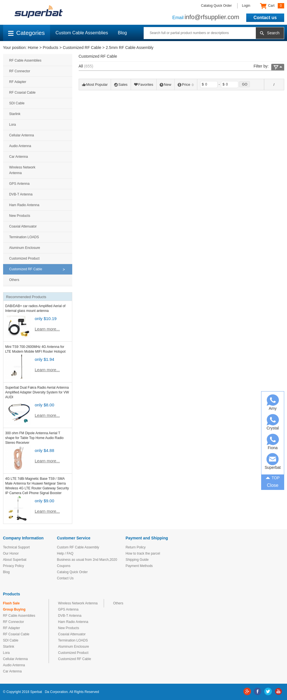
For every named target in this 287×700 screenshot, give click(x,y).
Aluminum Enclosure (24, 248)
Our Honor (11, 553)
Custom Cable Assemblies (82, 32)
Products (50, 47)
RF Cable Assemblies (25, 60)
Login (246, 6)
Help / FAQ (65, 553)
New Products (19, 216)
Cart (272, 6)
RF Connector (19, 71)
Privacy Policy (13, 566)
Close (273, 485)
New (165, 84)
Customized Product (24, 258)
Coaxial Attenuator (23, 226)
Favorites (143, 84)
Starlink (15, 114)
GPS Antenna (19, 184)
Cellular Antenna (21, 135)
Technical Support (16, 547)
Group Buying (14, 609)
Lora (12, 125)
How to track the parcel (143, 553)
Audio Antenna (20, 146)
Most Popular (95, 84)
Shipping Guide (137, 560)
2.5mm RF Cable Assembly (129, 47)
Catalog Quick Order (216, 6)
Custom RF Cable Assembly (78, 547)
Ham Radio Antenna (24, 205)
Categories (26, 33)
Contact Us (65, 578)
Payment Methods (139, 566)
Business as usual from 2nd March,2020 (87, 560)
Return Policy (136, 547)
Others (14, 280)
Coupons (64, 566)
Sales (121, 84)
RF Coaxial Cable (22, 92)
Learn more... (47, 329)
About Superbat (14, 560)
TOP (273, 477)
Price (186, 84)
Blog (122, 32)
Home (33, 47)
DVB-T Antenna (21, 194)
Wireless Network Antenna (22, 170)
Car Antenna (18, 157)
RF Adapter (17, 82)
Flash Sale (11, 603)
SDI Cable (17, 103)
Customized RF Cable (82, 47)
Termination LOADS (24, 237)
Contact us (265, 17)
